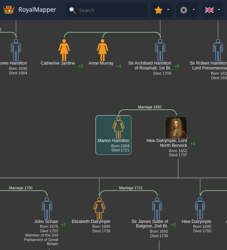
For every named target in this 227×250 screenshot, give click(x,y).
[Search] (112, 10)
